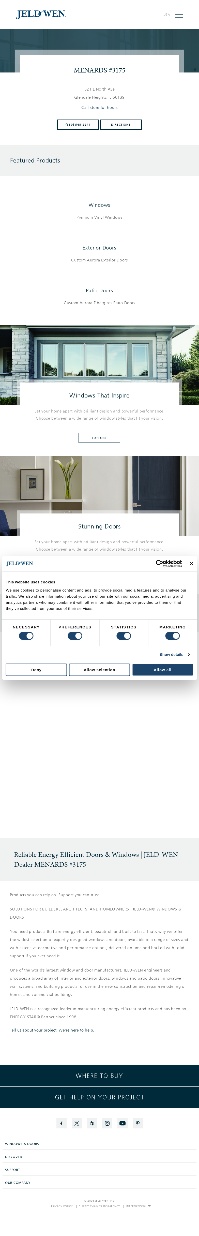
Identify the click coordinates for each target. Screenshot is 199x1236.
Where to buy (99, 1075)
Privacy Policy (62, 1206)
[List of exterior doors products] (99, 260)
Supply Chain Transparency (99, 1206)
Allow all (163, 670)
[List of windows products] (99, 217)
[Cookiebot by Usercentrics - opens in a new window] (159, 563)
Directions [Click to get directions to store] (121, 124)
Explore (99, 438)
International (138, 1206)
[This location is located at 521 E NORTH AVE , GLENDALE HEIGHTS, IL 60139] (99, 93)
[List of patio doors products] (99, 303)
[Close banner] (191, 563)
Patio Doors (99, 290)
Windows (100, 205)
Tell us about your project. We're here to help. (52, 1030)
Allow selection (99, 670)
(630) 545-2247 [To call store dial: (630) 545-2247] (78, 124)
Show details (171, 654)
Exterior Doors (99, 248)
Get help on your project (99, 1097)
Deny (36, 670)
